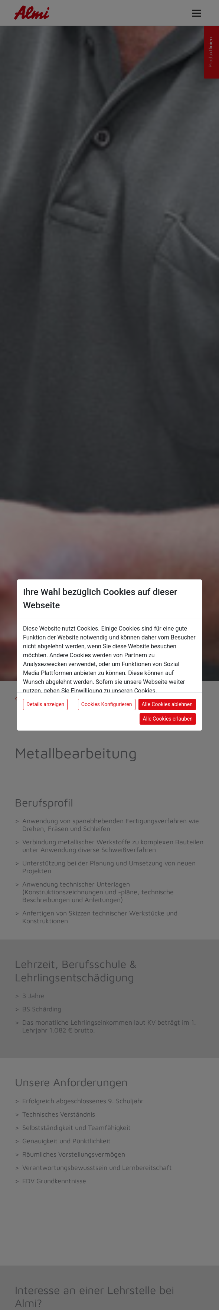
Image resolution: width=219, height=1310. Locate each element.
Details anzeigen (45, 704)
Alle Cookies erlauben (168, 719)
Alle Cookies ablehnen (167, 704)
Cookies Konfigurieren (106, 704)
